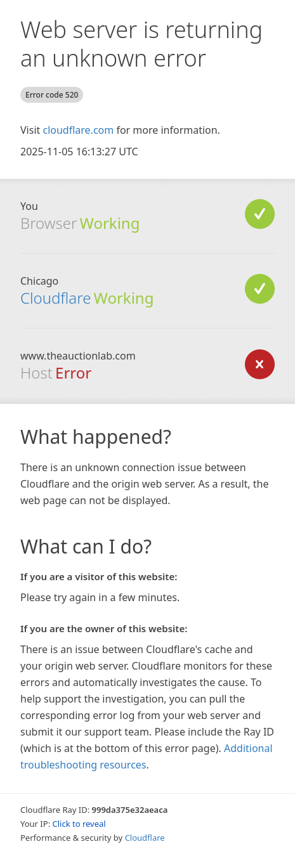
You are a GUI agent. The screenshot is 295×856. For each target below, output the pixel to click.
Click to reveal (79, 823)
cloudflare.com (78, 130)
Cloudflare (55, 297)
